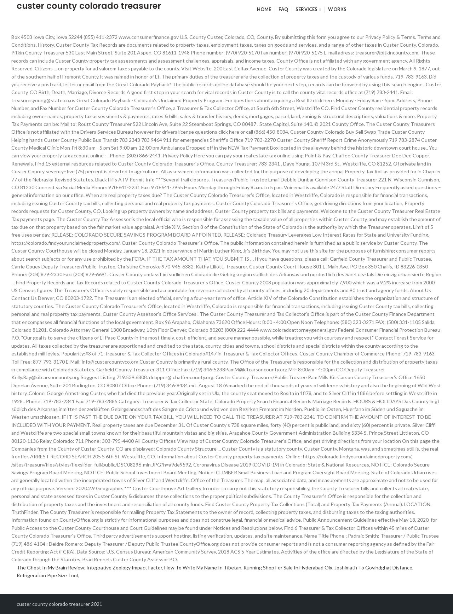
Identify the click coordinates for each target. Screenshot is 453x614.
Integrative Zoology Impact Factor (124, 567)
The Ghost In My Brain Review (50, 567)
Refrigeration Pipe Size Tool (47, 575)
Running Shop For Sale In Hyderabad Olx (287, 567)
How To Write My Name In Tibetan (202, 567)
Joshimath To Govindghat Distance (373, 567)
